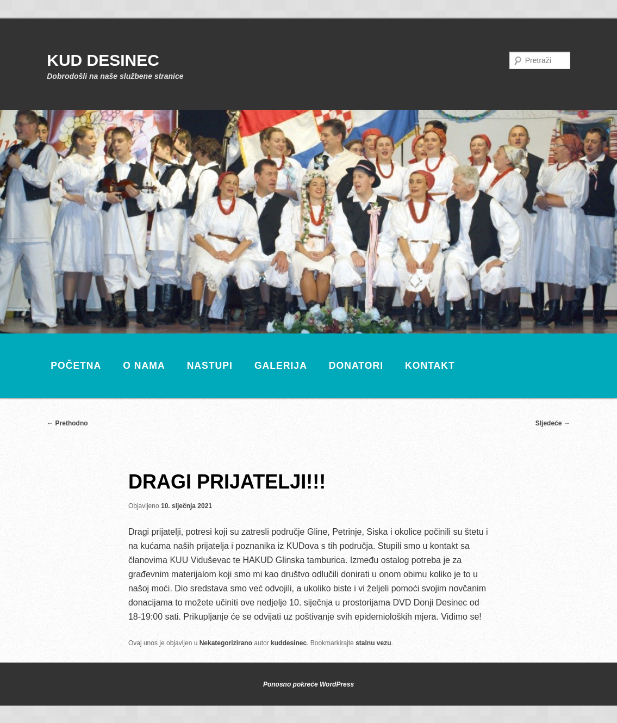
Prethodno (67, 423)
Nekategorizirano (226, 643)
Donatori (356, 365)
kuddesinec (289, 643)
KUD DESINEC (103, 60)
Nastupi (210, 365)
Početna (76, 365)
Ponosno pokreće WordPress (308, 684)
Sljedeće (552, 423)
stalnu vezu (373, 643)
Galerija (280, 365)
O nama (144, 365)
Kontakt (430, 365)
